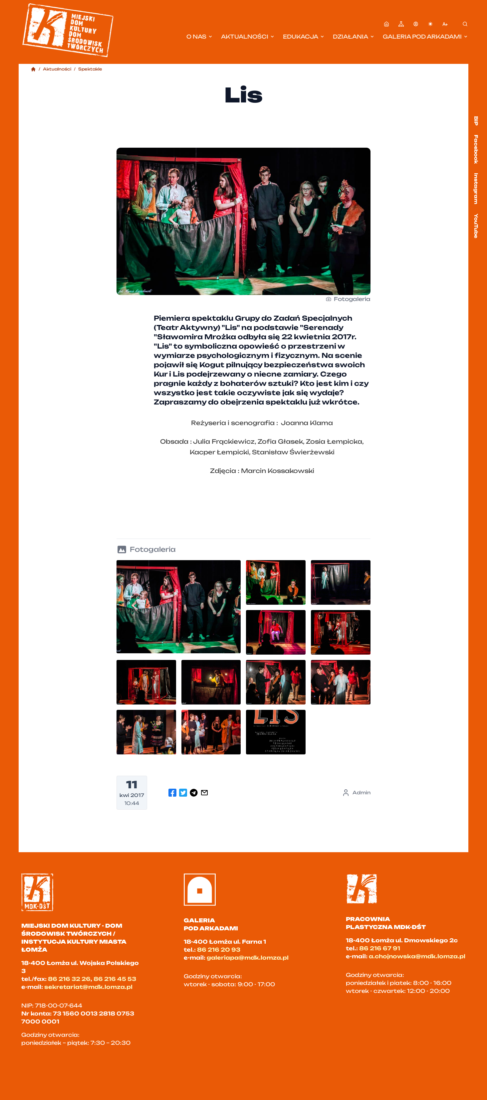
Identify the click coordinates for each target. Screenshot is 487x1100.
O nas (199, 36)
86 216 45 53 (115, 979)
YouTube (476, 226)
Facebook (476, 149)
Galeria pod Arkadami (425, 36)
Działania (354, 36)
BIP (476, 120)
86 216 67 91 (379, 948)
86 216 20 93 (218, 949)
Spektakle (90, 69)
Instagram (476, 188)
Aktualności (248, 36)
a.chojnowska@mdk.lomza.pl (417, 956)
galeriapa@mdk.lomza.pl (248, 957)
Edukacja (304, 36)
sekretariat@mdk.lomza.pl (88, 987)
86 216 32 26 (69, 979)
